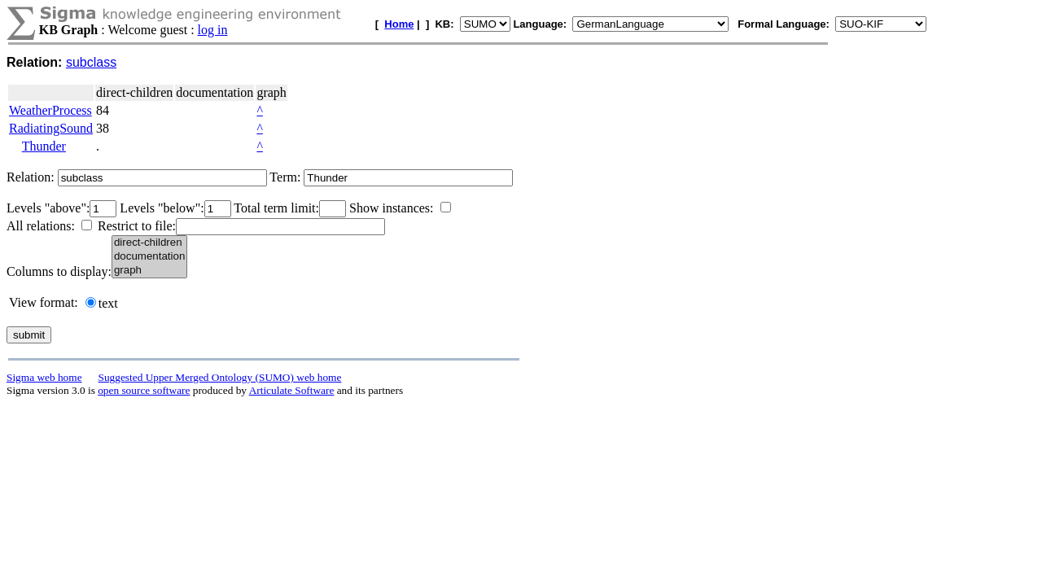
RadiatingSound (51, 128)
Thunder (44, 146)
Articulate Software (292, 390)
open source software (144, 390)
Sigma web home (44, 377)
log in (213, 30)
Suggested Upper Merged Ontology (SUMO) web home (220, 377)
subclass (91, 62)
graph (149, 271)
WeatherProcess (50, 110)
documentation (149, 257)
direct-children (149, 243)
